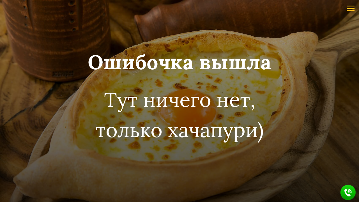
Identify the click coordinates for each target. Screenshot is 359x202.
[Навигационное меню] (351, 8)
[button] (348, 192)
